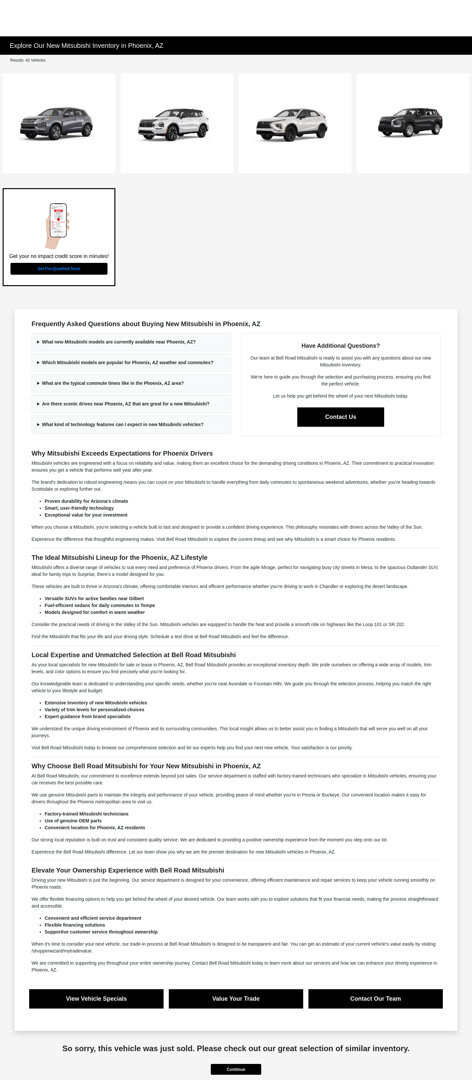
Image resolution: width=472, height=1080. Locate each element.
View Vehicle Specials (96, 998)
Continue (236, 1069)
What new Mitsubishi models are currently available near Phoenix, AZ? (119, 341)
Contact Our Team (375, 998)
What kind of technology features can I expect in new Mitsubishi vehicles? (123, 424)
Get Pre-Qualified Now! (59, 268)
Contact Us (340, 417)
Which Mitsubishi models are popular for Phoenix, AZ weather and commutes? (127, 362)
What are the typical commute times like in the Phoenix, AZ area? (113, 383)
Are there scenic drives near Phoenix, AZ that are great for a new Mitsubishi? (125, 403)
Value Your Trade (236, 998)
